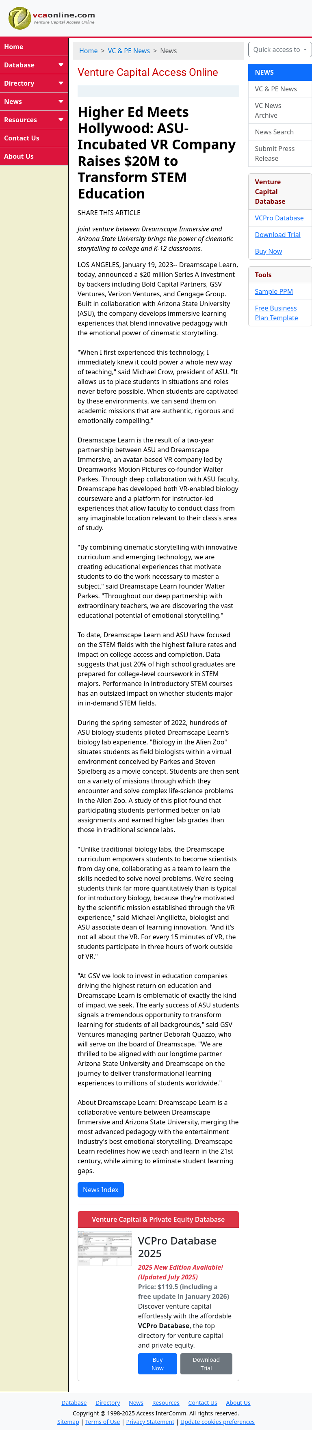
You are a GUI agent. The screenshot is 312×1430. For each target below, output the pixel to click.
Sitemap (68, 1422)
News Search (274, 131)
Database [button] (74, 1402)
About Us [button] (238, 1402)
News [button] (136, 1402)
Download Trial (278, 234)
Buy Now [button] (158, 1364)
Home (13, 46)
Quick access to (278, 49)
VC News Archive (268, 110)
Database (34, 65)
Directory (34, 83)
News (34, 101)
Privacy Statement (150, 1422)
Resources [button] (166, 1402)
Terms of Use (102, 1422)
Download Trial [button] (206, 1364)
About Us (19, 156)
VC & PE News (129, 50)
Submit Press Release (275, 153)
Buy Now (268, 251)
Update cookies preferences (217, 1422)
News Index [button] (101, 1189)
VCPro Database (279, 218)
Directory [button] (107, 1402)
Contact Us (21, 138)
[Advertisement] (208, 17)
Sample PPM (274, 291)
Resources (34, 120)
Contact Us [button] (202, 1402)
